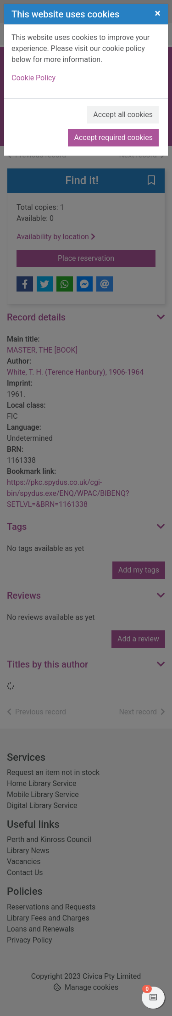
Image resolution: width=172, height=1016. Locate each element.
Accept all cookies (123, 114)
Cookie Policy (33, 77)
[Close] (157, 13)
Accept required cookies (113, 137)
